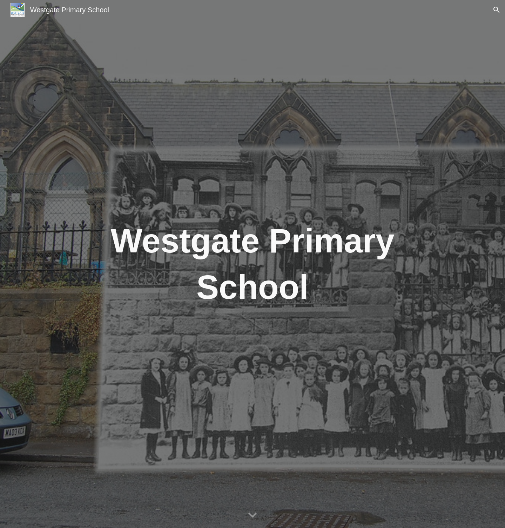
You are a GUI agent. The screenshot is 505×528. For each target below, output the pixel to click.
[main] (252, 264)
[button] (496, 9)
